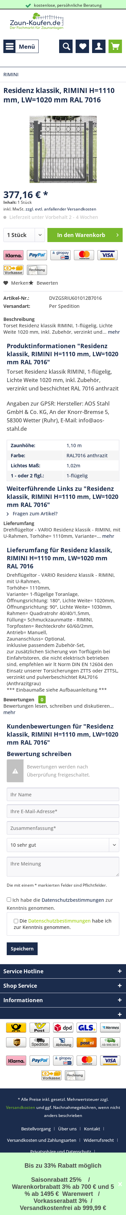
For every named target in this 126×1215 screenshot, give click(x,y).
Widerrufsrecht (99, 1140)
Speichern (22, 948)
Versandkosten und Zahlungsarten (41, 1140)
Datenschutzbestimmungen (73, 900)
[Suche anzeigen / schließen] (66, 46)
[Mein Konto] (99, 46)
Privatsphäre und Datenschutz (60, 1152)
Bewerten (43, 283)
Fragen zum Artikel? (32, 513)
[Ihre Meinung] (63, 867)
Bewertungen (18, 699)
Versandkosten (20, 1107)
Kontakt (92, 1129)
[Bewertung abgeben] (63, 845)
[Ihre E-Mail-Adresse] (63, 811)
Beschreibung (19, 319)
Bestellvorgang (36, 1129)
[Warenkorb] (115, 46)
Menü (20, 45)
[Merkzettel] (82, 46)
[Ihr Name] (63, 794)
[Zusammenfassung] (63, 828)
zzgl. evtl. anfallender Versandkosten (61, 209)
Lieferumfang (18, 523)
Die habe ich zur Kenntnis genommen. (63, 924)
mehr (113, 332)
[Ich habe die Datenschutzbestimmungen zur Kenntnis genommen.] (9, 899)
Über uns (67, 1129)
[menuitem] (21, 46)
